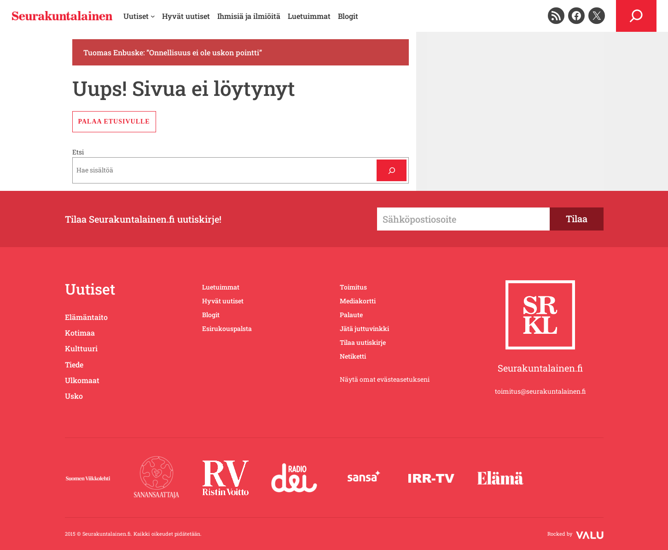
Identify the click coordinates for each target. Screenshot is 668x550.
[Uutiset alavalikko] (139, 16)
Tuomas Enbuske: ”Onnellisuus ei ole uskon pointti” (172, 52)
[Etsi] (392, 170)
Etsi (78, 152)
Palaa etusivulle (114, 121)
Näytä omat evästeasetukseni (385, 379)
